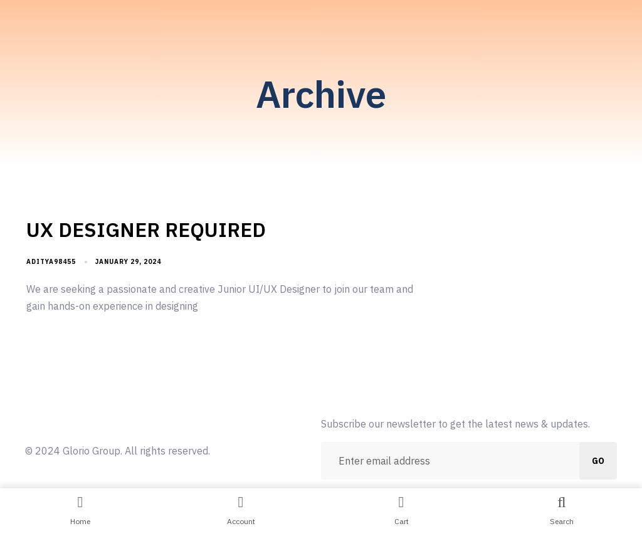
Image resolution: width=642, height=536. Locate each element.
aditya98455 (51, 262)
